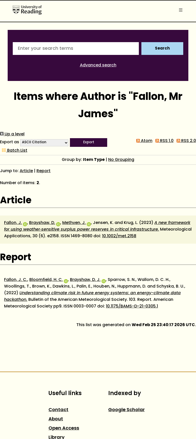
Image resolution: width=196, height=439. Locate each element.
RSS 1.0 (163, 141)
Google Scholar (126, 410)
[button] (88, 142)
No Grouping (121, 160)
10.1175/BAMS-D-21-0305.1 (132, 306)
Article (26, 171)
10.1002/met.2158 (119, 236)
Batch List (13, 150)
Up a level (12, 134)
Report (43, 171)
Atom (143, 141)
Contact (58, 410)
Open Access (63, 428)
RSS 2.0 (185, 141)
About (55, 419)
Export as (9, 142)
